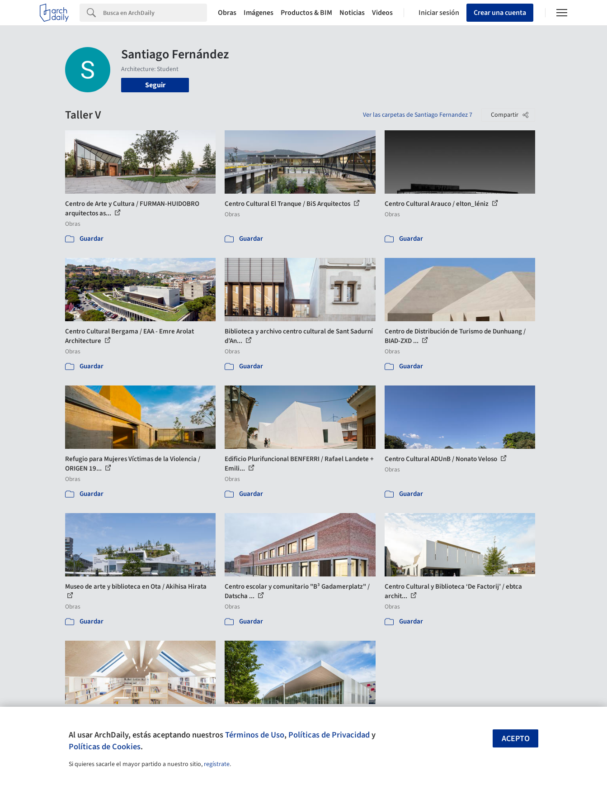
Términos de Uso (254, 735)
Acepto (516, 738)
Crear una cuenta (500, 13)
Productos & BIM (306, 12)
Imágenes (258, 12)
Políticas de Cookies (105, 746)
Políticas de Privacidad (329, 735)
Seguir (155, 85)
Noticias (352, 12)
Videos (382, 12)
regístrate (217, 764)
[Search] (155, 13)
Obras (227, 12)
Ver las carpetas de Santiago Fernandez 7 (417, 115)
